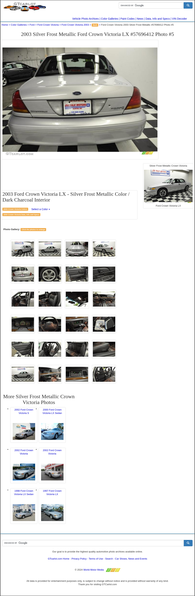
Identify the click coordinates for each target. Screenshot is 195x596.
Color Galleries (109, 18)
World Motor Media (93, 569)
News (140, 18)
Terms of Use (96, 558)
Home (4, 24)
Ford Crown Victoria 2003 (75, 24)
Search (109, 558)
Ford (32, 24)
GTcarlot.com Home (58, 558)
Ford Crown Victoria (48, 24)
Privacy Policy (79, 558)
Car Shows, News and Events (131, 558)
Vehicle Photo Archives (85, 18)
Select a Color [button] (40, 209)
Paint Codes (127, 18)
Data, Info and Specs (158, 18)
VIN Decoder (179, 18)
